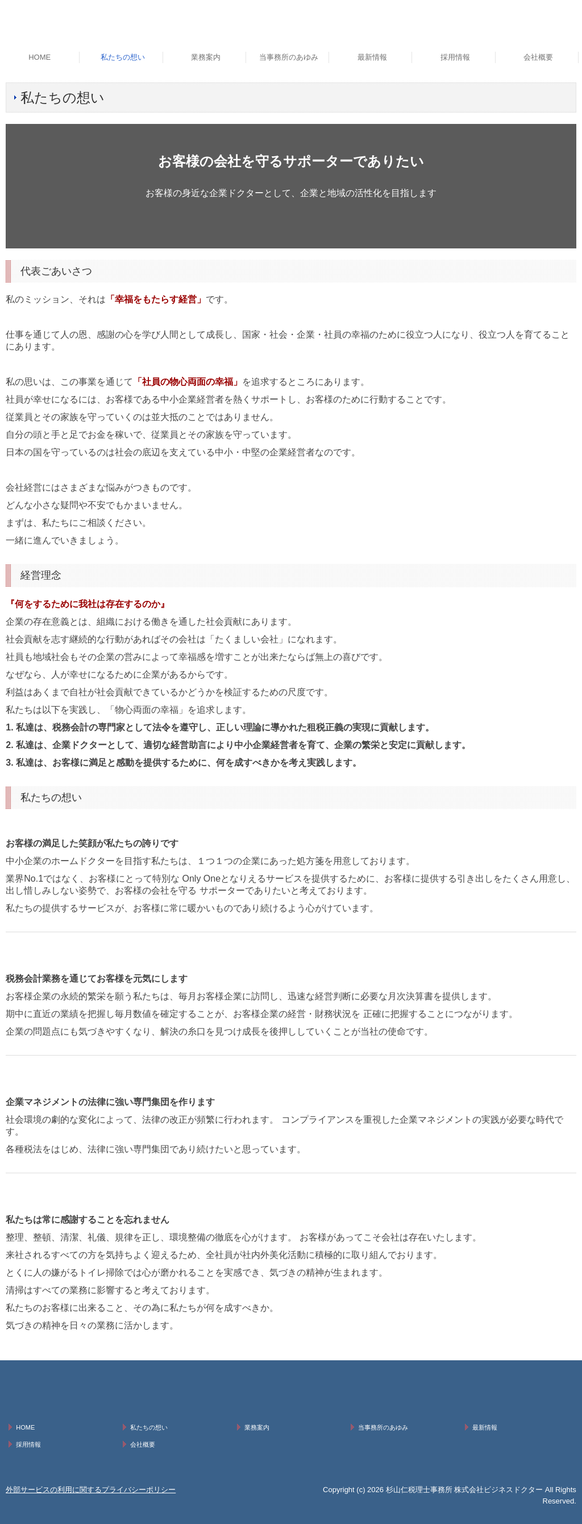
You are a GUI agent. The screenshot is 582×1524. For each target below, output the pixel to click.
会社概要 (538, 57)
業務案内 (206, 57)
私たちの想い (123, 57)
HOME (39, 57)
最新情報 (372, 57)
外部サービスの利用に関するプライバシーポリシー (91, 1489)
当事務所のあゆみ (288, 57)
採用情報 (455, 57)
